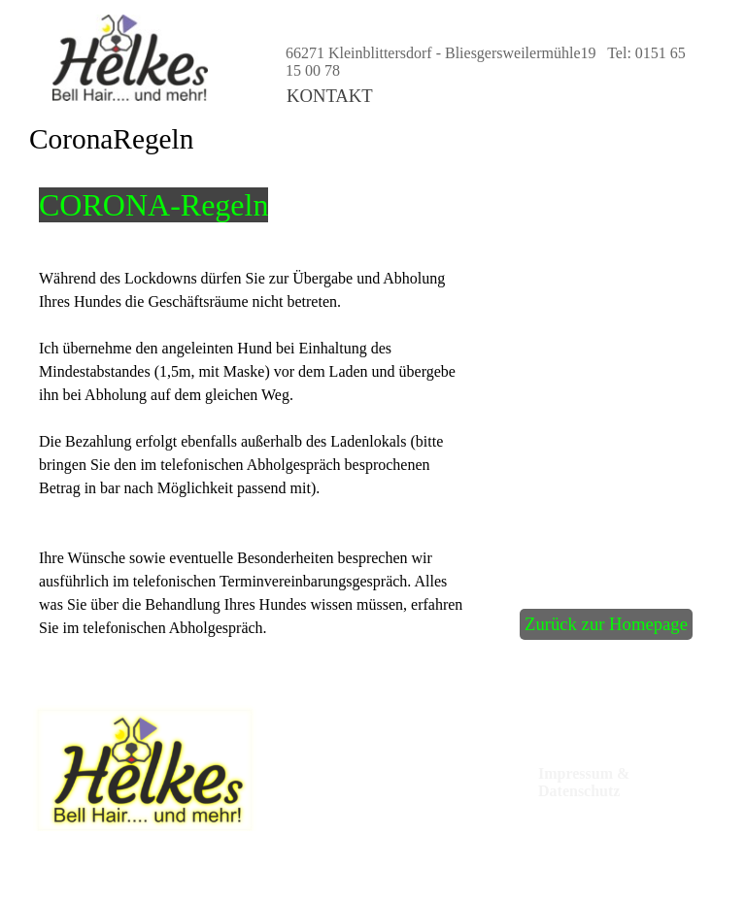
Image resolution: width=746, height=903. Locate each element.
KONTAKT (330, 95)
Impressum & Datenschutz (585, 782)
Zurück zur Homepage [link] (606, 624)
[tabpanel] (198, 205)
